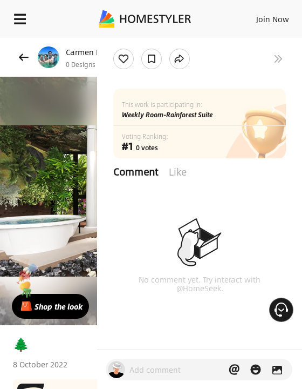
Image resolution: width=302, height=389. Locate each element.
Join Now (272, 19)
